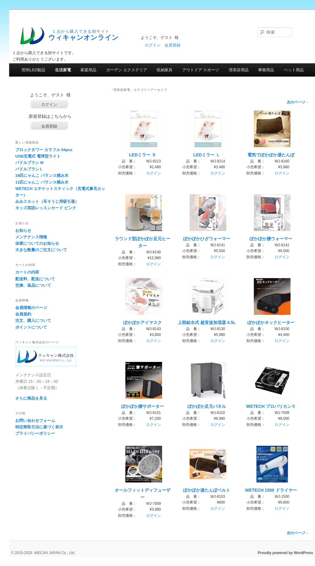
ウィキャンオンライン (83, 37)
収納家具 (164, 70)
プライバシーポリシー (35, 433)
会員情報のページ (31, 307)
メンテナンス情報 (31, 237)
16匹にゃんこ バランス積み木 (42, 175)
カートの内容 (27, 272)
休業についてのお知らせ (37, 243)
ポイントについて (31, 327)
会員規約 (23, 314)
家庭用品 (88, 70)
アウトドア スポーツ (200, 70)
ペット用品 (294, 70)
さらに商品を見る (31, 398)
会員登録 (172, 45)
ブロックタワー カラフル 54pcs (43, 149)
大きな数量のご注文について (41, 250)
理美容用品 (239, 70)
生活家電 (63, 70)
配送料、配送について (35, 279)
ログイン (153, 45)
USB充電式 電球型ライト (38, 156)
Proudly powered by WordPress (285, 553)
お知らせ (23, 230)
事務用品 (266, 70)
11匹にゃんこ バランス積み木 (42, 182)
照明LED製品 (33, 70)
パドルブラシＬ (29, 169)
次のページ (298, 102)
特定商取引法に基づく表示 (39, 427)
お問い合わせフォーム (35, 420)
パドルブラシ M (29, 162)
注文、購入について (33, 320)
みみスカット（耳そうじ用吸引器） (47, 201)
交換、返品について (33, 285)
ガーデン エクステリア (126, 70)
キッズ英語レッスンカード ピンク (45, 208)
